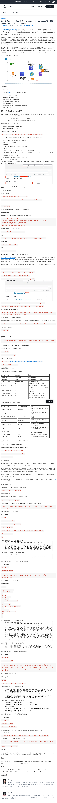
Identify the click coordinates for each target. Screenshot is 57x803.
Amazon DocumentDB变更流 (8, 257)
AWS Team (5, 25)
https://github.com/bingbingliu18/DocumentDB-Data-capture (25, 361)
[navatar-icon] (53, 2)
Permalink (25, 25)
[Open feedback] (55, 401)
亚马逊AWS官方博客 (6, 18)
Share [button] (31, 25)
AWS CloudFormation (12, 92)
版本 (17, 12)
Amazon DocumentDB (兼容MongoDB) (10, 29)
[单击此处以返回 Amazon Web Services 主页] (5, 7)
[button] (54, 2)
